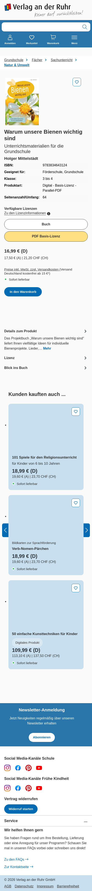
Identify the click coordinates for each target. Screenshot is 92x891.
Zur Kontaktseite (18, 867)
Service (11, 821)
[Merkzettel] (32, 40)
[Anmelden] (10, 40)
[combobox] (40, 26)
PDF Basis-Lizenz (46, 236)
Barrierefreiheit (68, 886)
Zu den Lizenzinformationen (27, 213)
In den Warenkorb (23, 291)
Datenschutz (24, 886)
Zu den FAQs (16, 859)
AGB (7, 886)
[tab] (46, 339)
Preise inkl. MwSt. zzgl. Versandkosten (32, 269)
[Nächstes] (87, 530)
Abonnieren (41, 737)
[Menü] (74, 40)
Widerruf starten (21, 809)
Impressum (45, 886)
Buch (46, 224)
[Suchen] (84, 26)
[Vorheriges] (5, 530)
